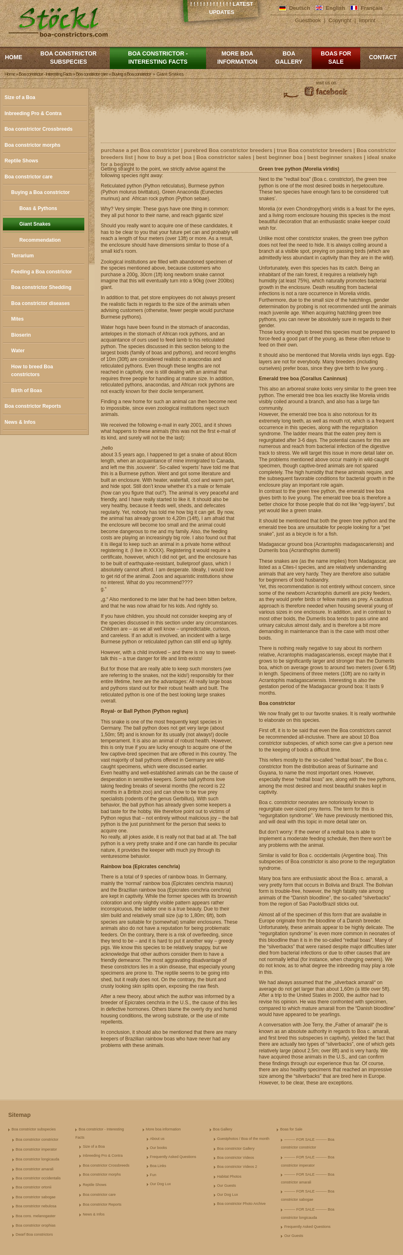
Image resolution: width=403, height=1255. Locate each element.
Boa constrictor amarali (34, 1169)
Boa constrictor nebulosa (36, 1206)
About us (157, 1139)
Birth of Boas (26, 390)
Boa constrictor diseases (40, 303)
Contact (382, 57)
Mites (17, 319)
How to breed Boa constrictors (32, 371)
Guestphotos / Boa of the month (243, 1139)
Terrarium (22, 256)
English (335, 8)
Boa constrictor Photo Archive (241, 1204)
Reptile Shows (21, 161)
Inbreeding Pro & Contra (33, 113)
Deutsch (299, 8)
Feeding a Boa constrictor (41, 272)
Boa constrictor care (29, 177)
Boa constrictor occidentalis (38, 1178)
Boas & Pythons (38, 208)
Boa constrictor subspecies (68, 57)
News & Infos (20, 422)
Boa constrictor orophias (36, 1225)
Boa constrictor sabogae (36, 1197)
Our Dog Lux (160, 1184)
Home (13, 57)
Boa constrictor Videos (235, 1158)
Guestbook (308, 20)
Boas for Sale (336, 57)
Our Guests (226, 1185)
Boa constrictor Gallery (236, 1148)
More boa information (237, 57)
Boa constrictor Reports (33, 406)
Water (18, 351)
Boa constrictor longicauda (37, 1159)
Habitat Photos (229, 1176)
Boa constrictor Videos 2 (237, 1167)
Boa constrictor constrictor (37, 1139)
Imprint (367, 20)
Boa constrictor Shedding (41, 287)
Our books (158, 1148)
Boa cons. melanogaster (36, 1216)
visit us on (326, 82)
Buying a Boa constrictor (40, 192)
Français (371, 8)
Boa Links (158, 1166)
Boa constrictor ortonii (33, 1187)
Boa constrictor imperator (36, 1149)
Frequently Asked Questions (173, 1157)
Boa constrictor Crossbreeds (38, 129)
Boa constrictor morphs (32, 145)
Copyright (340, 20)
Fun (153, 1175)
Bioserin (21, 335)
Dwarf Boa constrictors (34, 1234)
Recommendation (40, 240)
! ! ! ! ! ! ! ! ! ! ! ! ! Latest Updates (221, 8)
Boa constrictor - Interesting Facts (158, 57)
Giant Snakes (35, 224)
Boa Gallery (288, 57)
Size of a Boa (20, 97)
